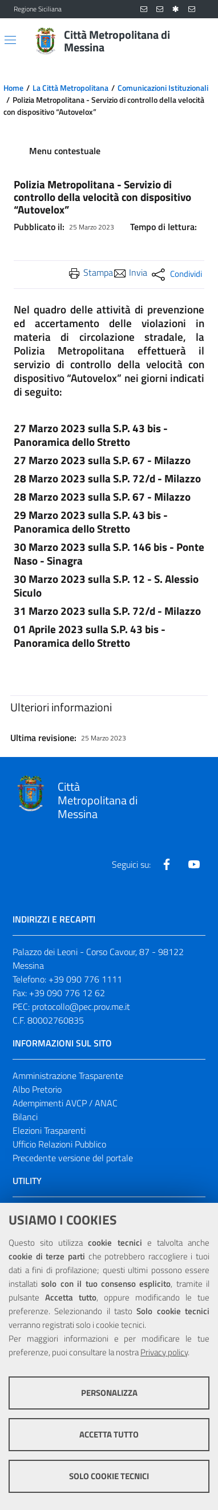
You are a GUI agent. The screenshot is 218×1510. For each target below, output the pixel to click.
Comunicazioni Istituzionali (163, 88)
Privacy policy (164, 1352)
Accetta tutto (109, 1434)
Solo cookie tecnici (109, 1476)
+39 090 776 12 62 (67, 993)
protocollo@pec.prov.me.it (81, 1006)
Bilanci (25, 1117)
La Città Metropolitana (70, 88)
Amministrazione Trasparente (68, 1075)
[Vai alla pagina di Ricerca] (197, 41)
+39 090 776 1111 (85, 979)
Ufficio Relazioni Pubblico (59, 1144)
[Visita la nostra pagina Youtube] (194, 864)
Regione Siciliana (38, 9)
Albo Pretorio (37, 1089)
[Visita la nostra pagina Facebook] (166, 864)
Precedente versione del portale (73, 1158)
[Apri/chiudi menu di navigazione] (10, 40)
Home (13, 88)
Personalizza (109, 1392)
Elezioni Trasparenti (49, 1130)
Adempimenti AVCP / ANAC (65, 1103)
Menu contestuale (64, 151)
